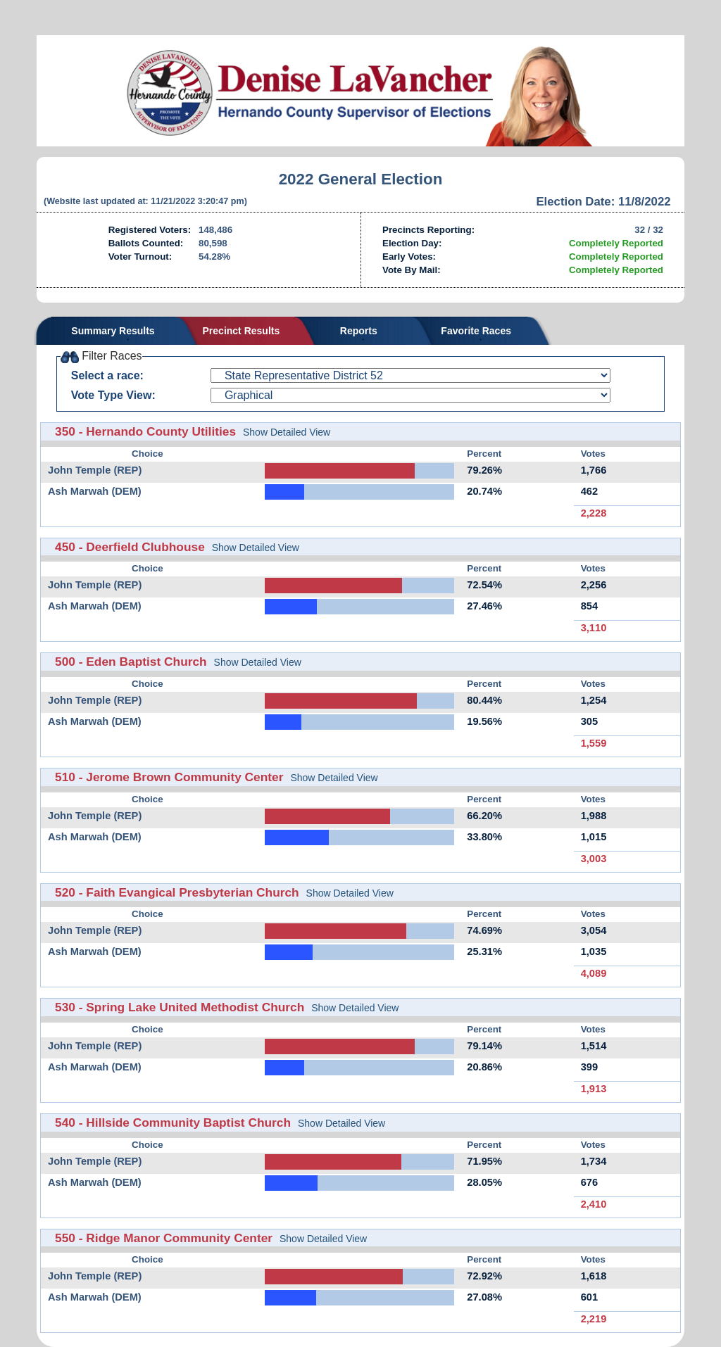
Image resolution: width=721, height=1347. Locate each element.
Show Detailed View (286, 432)
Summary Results (112, 330)
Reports (358, 330)
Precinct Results (241, 330)
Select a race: (107, 375)
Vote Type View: (113, 395)
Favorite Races (476, 330)
